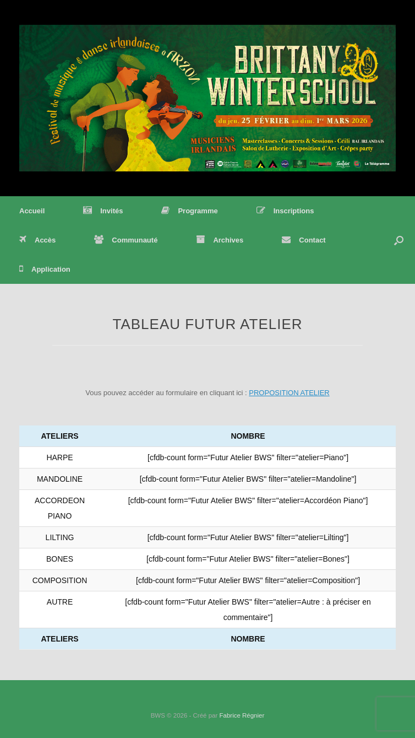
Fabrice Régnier (241, 715)
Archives (219, 240)
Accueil (32, 211)
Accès (37, 240)
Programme (189, 211)
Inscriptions (285, 211)
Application (44, 269)
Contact (303, 240)
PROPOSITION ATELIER (289, 393)
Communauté (125, 240)
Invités (103, 211)
